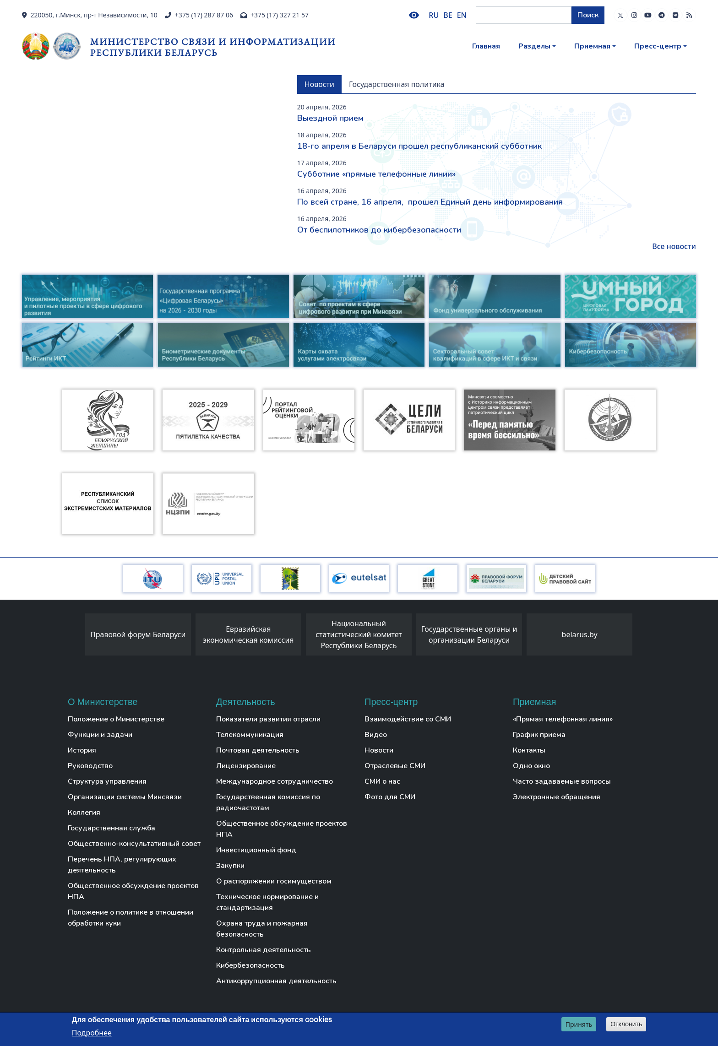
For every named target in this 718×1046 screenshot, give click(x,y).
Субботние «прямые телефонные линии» (376, 173)
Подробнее (92, 1033)
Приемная (592, 46)
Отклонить (626, 1024)
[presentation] (76, 637)
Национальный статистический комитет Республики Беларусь (358, 634)
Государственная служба (111, 828)
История (82, 750)
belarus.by (580, 634)
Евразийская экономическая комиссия (248, 634)
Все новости (674, 246)
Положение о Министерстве (116, 719)
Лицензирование (246, 766)
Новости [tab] (319, 84)
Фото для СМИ (389, 797)
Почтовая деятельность (257, 750)
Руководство (90, 766)
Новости (378, 750)
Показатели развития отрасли (268, 719)
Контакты (529, 750)
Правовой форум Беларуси (137, 634)
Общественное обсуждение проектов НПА (133, 891)
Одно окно (531, 766)
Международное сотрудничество (274, 781)
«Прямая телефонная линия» (563, 719)
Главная (486, 46)
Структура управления (107, 781)
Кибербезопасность (250, 965)
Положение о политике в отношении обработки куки (130, 917)
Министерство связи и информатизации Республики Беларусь (213, 47)
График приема (539, 735)
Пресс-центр (657, 46)
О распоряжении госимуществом (274, 881)
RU (434, 15)
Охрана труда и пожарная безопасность (262, 928)
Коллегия (84, 813)
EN (462, 15)
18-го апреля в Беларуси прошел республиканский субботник (419, 146)
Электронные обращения (556, 797)
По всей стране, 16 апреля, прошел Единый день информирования (430, 201)
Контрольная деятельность (263, 950)
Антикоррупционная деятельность (276, 981)
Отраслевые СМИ (394, 766)
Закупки (230, 866)
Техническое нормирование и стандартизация (267, 902)
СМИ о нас (382, 781)
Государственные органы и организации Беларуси (469, 634)
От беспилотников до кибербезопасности (379, 229)
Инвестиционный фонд (256, 850)
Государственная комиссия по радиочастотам (268, 802)
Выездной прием (330, 118)
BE (447, 15)
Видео (375, 735)
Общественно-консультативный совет (134, 844)
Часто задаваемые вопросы (562, 781)
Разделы (534, 46)
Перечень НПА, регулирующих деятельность (122, 864)
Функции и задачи (100, 735)
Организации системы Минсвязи (125, 797)
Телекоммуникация (249, 735)
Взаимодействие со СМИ (407, 719)
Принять (579, 1024)
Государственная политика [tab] (397, 84)
